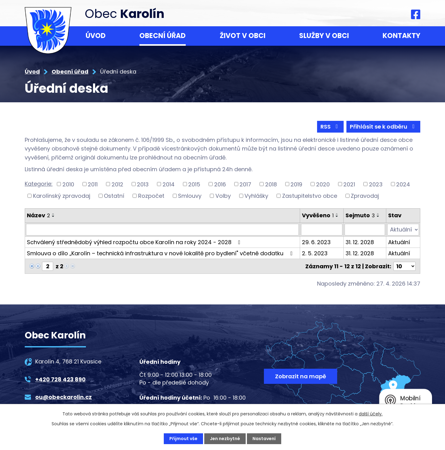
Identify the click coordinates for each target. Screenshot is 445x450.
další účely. (371, 414)
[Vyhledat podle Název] (162, 230)
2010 (68, 184)
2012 (117, 184)
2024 (403, 184)
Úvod (96, 35)
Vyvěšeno (318, 215)
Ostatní (114, 196)
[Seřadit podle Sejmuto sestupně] (378, 216)
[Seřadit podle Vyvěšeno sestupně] (337, 216)
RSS (330, 126)
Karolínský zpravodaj (61, 196)
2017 (245, 184)
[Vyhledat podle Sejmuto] (365, 230)
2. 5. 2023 (315, 253)
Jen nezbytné (225, 438)
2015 (194, 184)
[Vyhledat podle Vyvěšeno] (322, 230)
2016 (220, 184)
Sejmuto (360, 215)
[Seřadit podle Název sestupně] (53, 216)
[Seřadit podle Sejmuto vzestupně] (378, 214)
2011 (93, 184)
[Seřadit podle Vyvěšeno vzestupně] (337, 214)
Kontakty (401, 35)
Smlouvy (189, 196)
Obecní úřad (162, 35)
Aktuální (399, 242)
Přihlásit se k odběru (383, 126)
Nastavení (264, 438)
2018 (271, 184)
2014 (169, 184)
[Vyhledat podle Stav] (403, 230)
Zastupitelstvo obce (309, 196)
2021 (349, 184)
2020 (323, 184)
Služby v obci (324, 35)
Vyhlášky (256, 196)
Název (38, 215)
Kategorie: (39, 184)
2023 (376, 184)
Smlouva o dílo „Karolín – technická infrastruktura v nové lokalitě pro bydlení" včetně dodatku (161, 253)
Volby (223, 196)
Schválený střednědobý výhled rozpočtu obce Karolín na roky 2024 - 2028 (135, 242)
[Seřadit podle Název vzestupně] (53, 214)
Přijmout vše (183, 438)
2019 (296, 184)
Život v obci (242, 35)
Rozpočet (151, 196)
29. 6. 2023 (316, 242)
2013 (143, 184)
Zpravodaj (365, 196)
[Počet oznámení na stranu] (404, 266)
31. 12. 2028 (359, 242)
